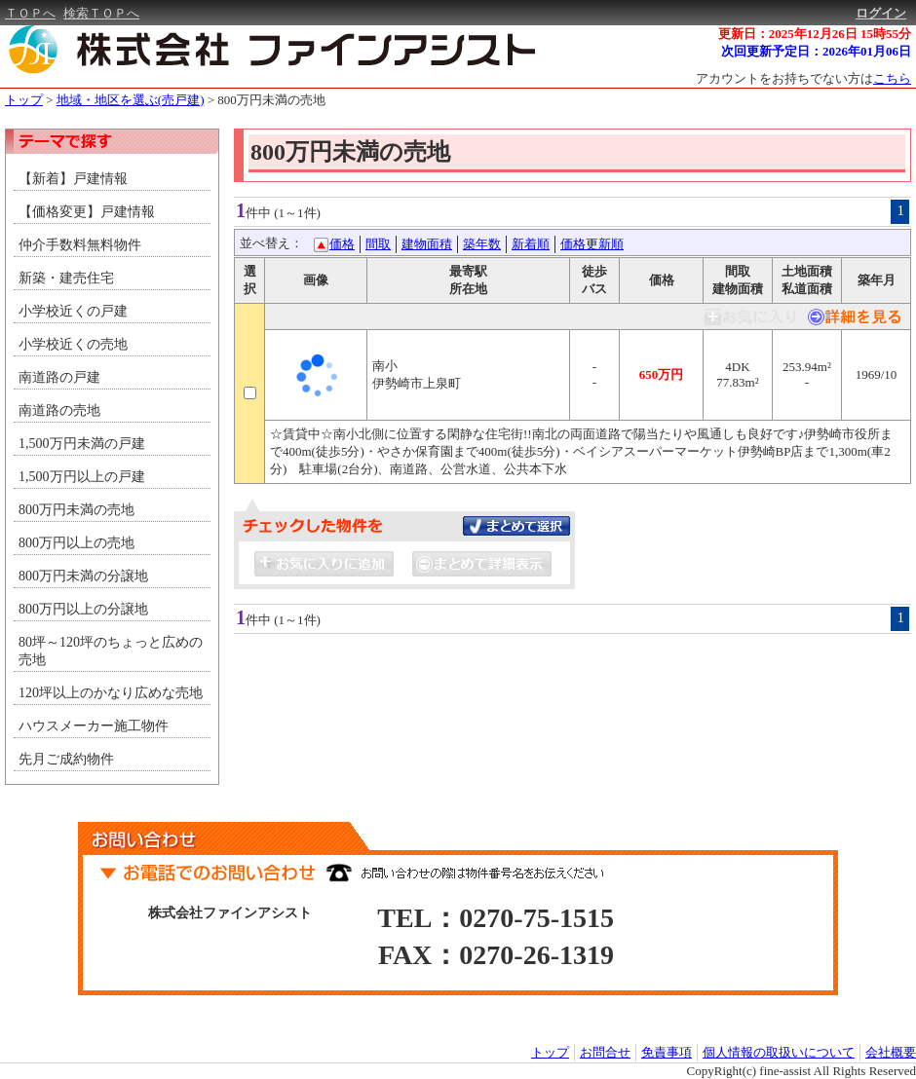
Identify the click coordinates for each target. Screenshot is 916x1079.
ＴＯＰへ (30, 13)
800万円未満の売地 (271, 100)
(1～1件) (297, 212)
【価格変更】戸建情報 (87, 212)
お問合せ (605, 1052)
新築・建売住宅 (66, 278)
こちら (892, 78)
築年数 (482, 244)
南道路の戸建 (59, 377)
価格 (342, 244)
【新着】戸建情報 (73, 178)
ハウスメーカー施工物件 (94, 726)
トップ (24, 100)
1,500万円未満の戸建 (82, 443)
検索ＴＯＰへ (101, 13)
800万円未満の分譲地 (83, 576)
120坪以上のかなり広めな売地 (111, 693)
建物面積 (426, 244)
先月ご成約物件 (66, 759)
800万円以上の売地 (76, 543)
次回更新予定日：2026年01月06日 (816, 51)
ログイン (881, 13)
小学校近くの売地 (73, 344)
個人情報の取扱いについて (779, 1052)
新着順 (531, 244)
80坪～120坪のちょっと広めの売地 (111, 651)
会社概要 (890, 1052)
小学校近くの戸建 (73, 311)
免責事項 (666, 1052)
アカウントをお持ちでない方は (803, 78)
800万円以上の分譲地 (83, 609)
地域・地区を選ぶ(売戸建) (131, 100)
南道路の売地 (59, 410)
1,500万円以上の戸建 (82, 476)
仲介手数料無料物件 (80, 245)
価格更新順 (592, 244)
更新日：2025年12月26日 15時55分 (814, 33)
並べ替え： (271, 243)
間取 (378, 244)
